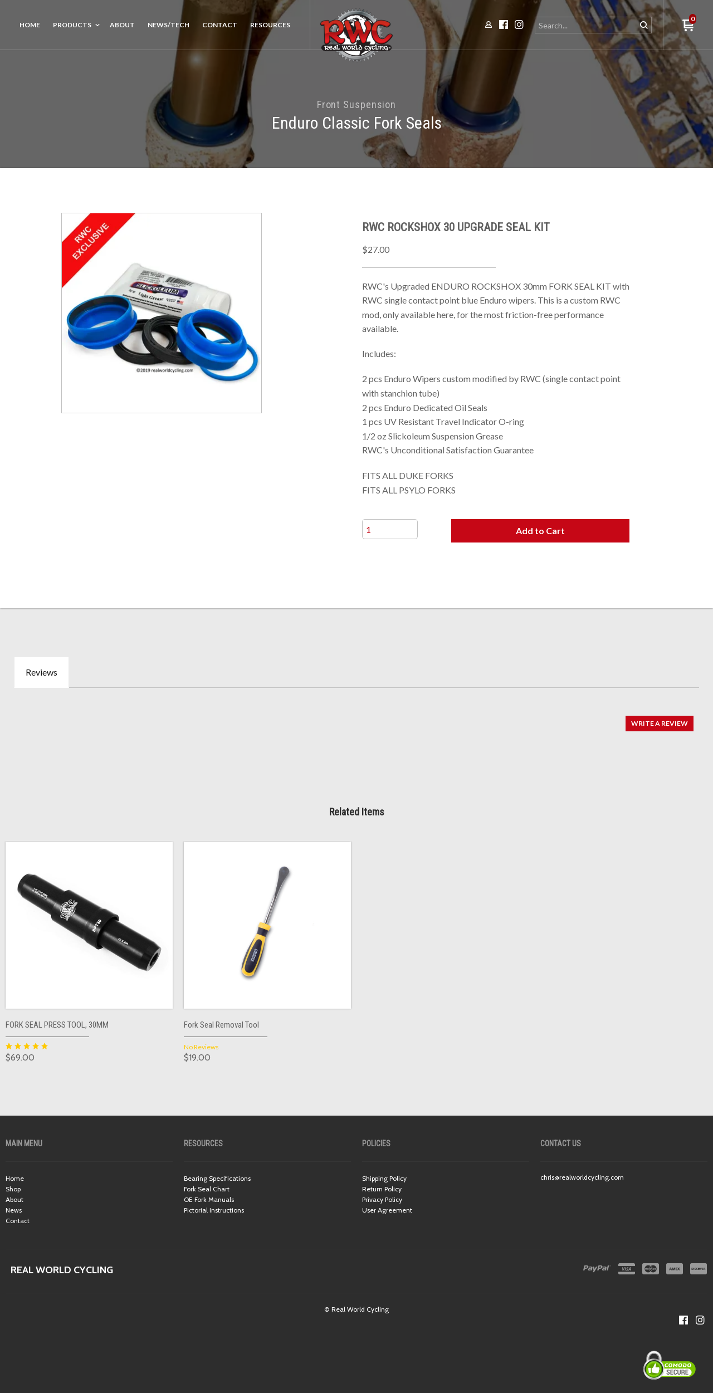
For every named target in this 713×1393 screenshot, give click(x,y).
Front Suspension (356, 104)
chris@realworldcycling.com (582, 1177)
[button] (540, 530)
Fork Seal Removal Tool (221, 1025)
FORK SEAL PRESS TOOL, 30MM (57, 1025)
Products (72, 25)
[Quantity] (390, 529)
